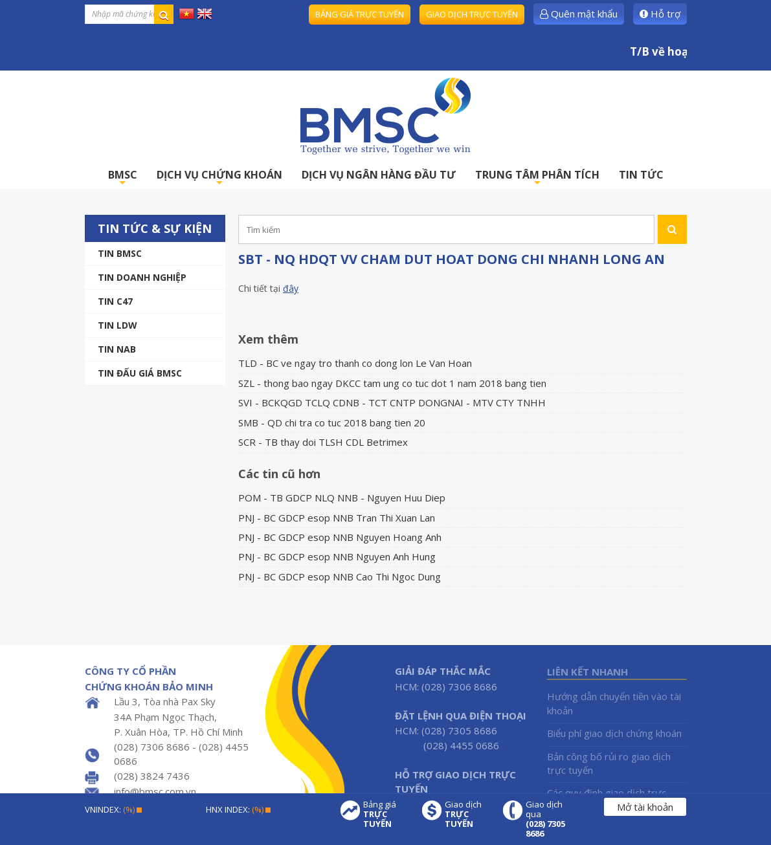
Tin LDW (117, 325)
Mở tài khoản (645, 806)
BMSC (122, 178)
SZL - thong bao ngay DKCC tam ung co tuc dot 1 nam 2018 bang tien (392, 383)
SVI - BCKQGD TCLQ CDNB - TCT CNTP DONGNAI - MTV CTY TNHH (392, 402)
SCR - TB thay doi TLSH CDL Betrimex (323, 441)
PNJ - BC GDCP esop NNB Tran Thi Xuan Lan (336, 517)
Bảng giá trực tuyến (359, 14)
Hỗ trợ (660, 13)
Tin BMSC (120, 253)
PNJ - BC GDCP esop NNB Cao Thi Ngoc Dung (339, 576)
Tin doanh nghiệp (142, 277)
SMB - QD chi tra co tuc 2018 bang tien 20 (331, 422)
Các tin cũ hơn (279, 473)
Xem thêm (268, 339)
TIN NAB (117, 349)
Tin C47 (115, 301)
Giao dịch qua (548, 819)
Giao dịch (467, 814)
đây (290, 288)
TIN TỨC (641, 175)
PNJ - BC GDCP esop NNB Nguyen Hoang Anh (339, 537)
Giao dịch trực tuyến (472, 14)
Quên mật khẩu (579, 13)
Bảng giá (385, 814)
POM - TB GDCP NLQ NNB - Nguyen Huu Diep (341, 497)
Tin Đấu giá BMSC (140, 373)
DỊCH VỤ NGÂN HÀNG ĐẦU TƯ (379, 175)
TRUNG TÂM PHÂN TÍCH (537, 178)
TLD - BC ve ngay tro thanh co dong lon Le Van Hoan (355, 363)
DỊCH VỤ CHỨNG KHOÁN (219, 178)
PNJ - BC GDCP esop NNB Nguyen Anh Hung (337, 556)
